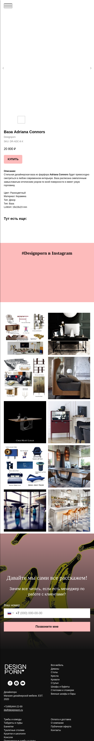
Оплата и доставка (61, 719)
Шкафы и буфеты (60, 686)
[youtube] (22, 684)
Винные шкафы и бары (63, 693)
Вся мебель (57, 665)
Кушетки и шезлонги (15, 733)
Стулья (55, 683)
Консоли (8, 737)
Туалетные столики (14, 730)
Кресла (55, 676)
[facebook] (10, 684)
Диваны (55, 668)
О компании (57, 723)
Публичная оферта (61, 726)
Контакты (56, 730)
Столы (54, 672)
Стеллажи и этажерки (62, 690)
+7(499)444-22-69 (13, 706)
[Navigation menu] (8, 5)
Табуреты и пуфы (13, 723)
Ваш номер (12, 605)
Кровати (55, 679)
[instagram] (16, 684)
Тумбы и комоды (13, 719)
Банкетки (8, 726)
